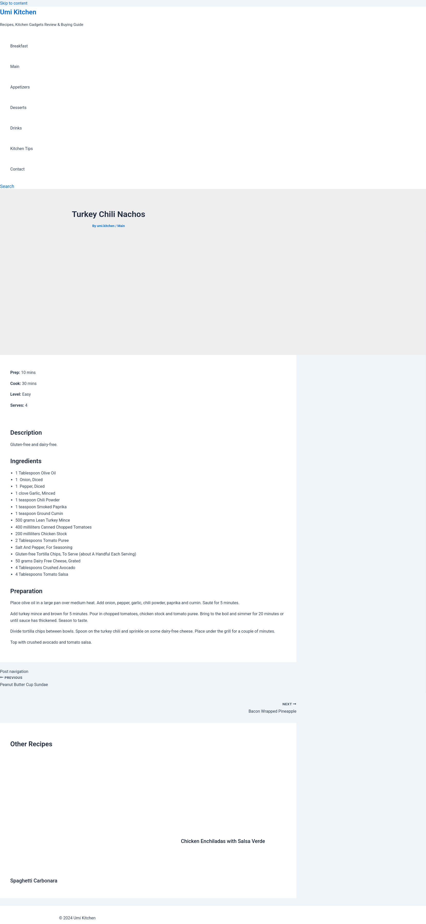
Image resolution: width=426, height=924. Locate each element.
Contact (17, 169)
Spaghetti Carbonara (33, 881)
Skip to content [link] (13, 3)
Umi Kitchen (18, 12)
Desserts (18, 107)
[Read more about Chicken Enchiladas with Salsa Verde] (233, 828)
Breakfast (19, 46)
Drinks (16, 128)
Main (14, 66)
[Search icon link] (7, 186)
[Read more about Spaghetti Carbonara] (92, 868)
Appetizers (20, 87)
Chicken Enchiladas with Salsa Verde (223, 841)
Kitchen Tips (21, 148)
